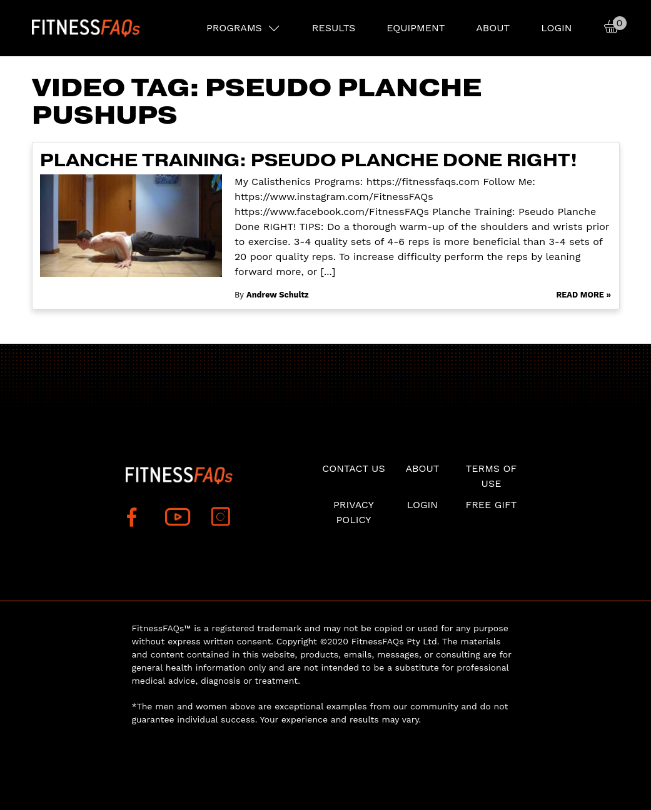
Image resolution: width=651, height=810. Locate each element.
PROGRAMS (234, 28)
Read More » (583, 294)
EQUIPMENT (415, 28)
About (493, 28)
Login (556, 28)
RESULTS (333, 28)
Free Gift (491, 505)
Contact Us (353, 468)
